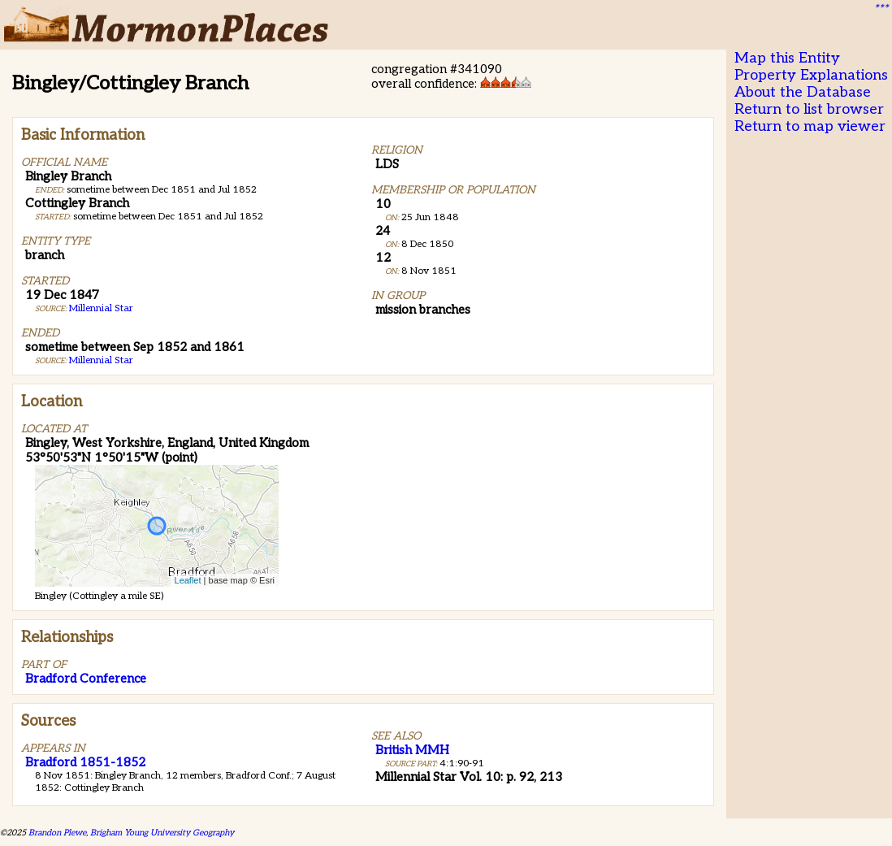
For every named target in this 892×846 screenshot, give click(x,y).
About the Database (802, 92)
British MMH (412, 750)
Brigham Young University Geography (162, 832)
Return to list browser (809, 109)
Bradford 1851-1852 (85, 762)
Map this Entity (787, 58)
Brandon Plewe (57, 832)
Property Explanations (811, 75)
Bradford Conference (85, 678)
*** (880, 9)
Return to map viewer (810, 126)
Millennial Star (101, 308)
